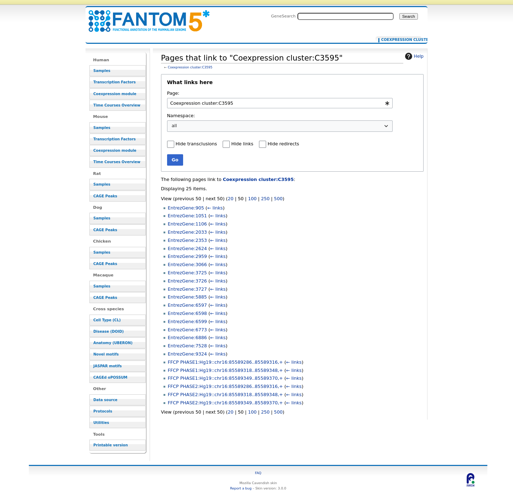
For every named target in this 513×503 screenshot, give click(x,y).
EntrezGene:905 (186, 208)
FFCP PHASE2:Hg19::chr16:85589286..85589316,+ (225, 386)
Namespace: (181, 115)
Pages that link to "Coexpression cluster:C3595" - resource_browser (144, 16)
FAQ (258, 473)
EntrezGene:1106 (187, 224)
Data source (105, 400)
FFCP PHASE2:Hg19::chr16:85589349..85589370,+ (225, 402)
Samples (101, 71)
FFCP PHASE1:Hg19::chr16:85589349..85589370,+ (225, 378)
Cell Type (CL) (107, 320)
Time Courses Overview (116, 105)
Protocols (102, 411)
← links (215, 208)
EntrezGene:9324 (187, 354)
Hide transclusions (196, 143)
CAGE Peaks (105, 196)
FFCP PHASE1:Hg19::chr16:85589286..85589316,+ (225, 362)
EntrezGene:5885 (187, 297)
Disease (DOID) (108, 331)
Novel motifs (106, 354)
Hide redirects (283, 143)
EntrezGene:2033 (187, 232)
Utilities (101, 423)
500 (278, 198)
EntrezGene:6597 (187, 305)
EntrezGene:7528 (187, 345)
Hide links (242, 143)
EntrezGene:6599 (187, 321)
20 (230, 198)
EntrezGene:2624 (187, 248)
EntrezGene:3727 (187, 289)
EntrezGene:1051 (187, 215)
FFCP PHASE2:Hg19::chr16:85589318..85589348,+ (225, 394)
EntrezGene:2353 (187, 240)
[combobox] (280, 103)
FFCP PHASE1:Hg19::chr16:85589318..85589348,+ (225, 370)
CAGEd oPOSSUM (110, 377)
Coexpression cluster (400, 40)
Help (413, 56)
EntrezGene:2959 (187, 256)
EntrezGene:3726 (187, 281)
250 (265, 198)
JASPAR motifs (107, 366)
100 (252, 198)
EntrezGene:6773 (187, 329)
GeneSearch (283, 16)
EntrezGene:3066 (187, 264)
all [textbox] (174, 125)
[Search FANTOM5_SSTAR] (345, 16)
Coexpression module (114, 94)
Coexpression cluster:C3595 (190, 67)
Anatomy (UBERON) (113, 343)
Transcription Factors (114, 82)
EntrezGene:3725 (187, 272)
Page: (173, 93)
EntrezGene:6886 (187, 337)
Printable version (110, 445)
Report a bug (241, 488)
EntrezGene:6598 (187, 313)
